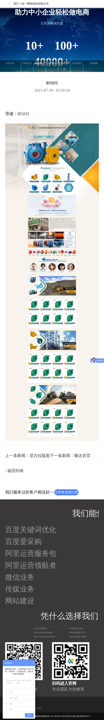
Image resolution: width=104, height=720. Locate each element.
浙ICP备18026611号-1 (81, 716)
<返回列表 (14, 470)
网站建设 (39, 63)
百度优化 (10, 63)
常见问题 (76, 63)
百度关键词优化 (30, 530)
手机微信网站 (64, 66)
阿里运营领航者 (30, 565)
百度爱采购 (23, 541)
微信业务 (19, 577)
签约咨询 (52, 63)
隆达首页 (82, 455)
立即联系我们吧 (66, 492)
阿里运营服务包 (30, 553)
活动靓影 (93, 63)
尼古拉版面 (40, 455)
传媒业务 (19, 589)
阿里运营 (27, 63)
